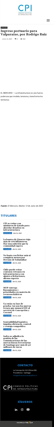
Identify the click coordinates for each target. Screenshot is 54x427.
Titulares (7, 249)
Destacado (8, 233)
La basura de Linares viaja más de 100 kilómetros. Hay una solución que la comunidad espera (16, 242)
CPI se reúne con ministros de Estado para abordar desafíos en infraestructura (16, 226)
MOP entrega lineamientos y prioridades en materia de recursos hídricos (16, 291)
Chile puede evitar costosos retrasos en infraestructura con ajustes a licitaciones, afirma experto (14, 274)
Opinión (4, 28)
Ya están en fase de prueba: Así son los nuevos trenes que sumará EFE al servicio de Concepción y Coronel (17, 308)
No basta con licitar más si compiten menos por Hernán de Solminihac (17, 257)
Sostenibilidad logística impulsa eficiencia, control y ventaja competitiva (17, 324)
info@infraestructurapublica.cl (25, 375)
